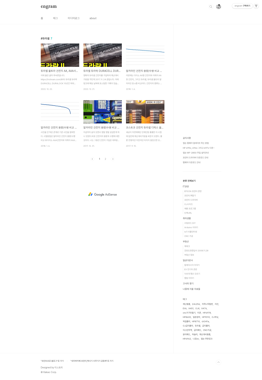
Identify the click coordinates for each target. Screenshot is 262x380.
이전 (92, 159)
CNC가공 (207, 330)
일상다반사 (188, 260)
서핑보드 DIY (189, 223)
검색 (210, 6)
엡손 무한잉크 (206, 339)
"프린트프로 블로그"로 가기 (52, 361)
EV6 (185, 308)
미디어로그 (74, 18)
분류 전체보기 (189, 181)
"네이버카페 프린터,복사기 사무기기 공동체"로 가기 (92, 361)
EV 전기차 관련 (190, 269)
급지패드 (197, 330)
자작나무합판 (207, 304)
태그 (55, 18)
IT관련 (186, 186)
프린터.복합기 (190, 195)
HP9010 (206, 317)
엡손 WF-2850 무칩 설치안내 (196, 153)
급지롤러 (206, 325)
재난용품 (186, 304)
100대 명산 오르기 (192, 273)
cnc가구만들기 (189, 313)
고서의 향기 (188, 283)
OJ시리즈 (188, 204)
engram (49, 6)
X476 (204, 308)
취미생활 (187, 218)
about (93, 18)
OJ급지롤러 (188, 325)
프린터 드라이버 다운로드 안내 (195, 157)
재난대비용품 (204, 334)
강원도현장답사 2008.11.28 (196, 250)
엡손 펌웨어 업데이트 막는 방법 (196, 143)
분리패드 (186, 334)
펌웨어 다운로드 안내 (191, 162)
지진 (216, 304)
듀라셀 (197, 325)
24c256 (196, 304)
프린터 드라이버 (191, 200)
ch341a (205, 321)
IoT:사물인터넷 (190, 231)
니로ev (196, 339)
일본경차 (196, 317)
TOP (218, 362)
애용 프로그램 (190, 208)
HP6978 (207, 313)
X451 (190, 308)
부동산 (186, 241)
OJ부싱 (215, 317)
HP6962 (187, 339)
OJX (197, 308)
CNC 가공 (188, 236)
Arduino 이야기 (191, 227)
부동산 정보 (189, 255)
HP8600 (187, 317)
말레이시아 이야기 (192, 265)
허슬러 (195, 334)
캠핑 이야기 (189, 278)
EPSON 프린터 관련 (193, 191)
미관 (199, 313)
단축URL (188, 213)
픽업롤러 (186, 321)
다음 (113, 159)
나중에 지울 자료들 (191, 289)
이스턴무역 (187, 330)
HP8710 (196, 321)
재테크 (187, 246)
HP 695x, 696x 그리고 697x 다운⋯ (199, 148)
